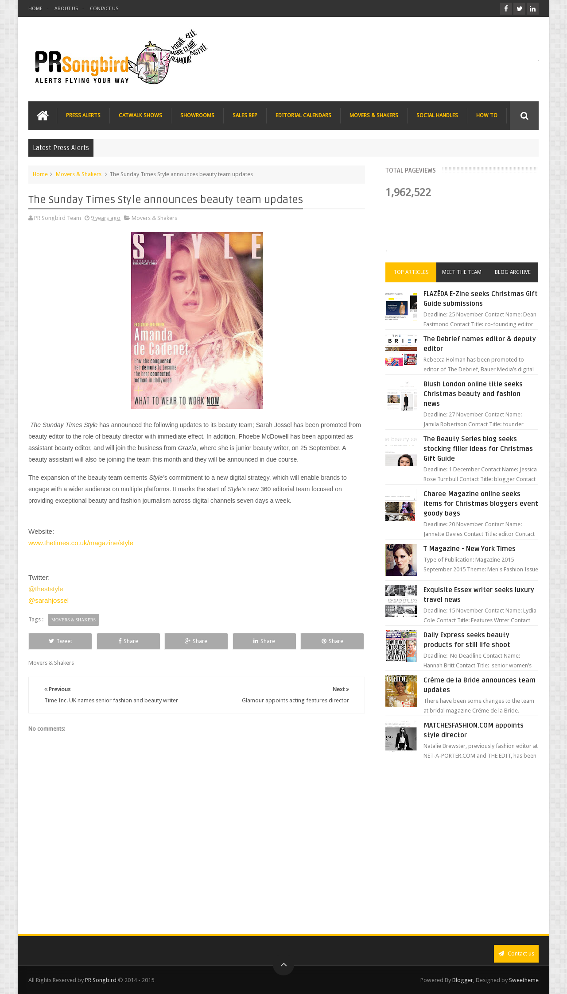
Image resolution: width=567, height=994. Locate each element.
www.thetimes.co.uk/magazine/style (80, 543)
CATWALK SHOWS (140, 115)
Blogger (462, 980)
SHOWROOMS (197, 115)
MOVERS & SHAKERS (374, 115)
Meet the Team (462, 272)
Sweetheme (524, 980)
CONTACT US (104, 9)
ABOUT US (66, 9)
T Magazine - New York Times (469, 549)
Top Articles (411, 272)
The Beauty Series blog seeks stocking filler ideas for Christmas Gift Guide (478, 448)
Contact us (516, 953)
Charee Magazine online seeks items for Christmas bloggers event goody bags (480, 503)
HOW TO (486, 115)
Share (128, 641)
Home (40, 174)
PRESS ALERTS (83, 115)
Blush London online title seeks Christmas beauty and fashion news (473, 394)
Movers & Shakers (78, 174)
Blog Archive (513, 272)
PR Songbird (101, 980)
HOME (35, 9)
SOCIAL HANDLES (437, 115)
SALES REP (245, 115)
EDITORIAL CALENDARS (303, 115)
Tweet (60, 641)
